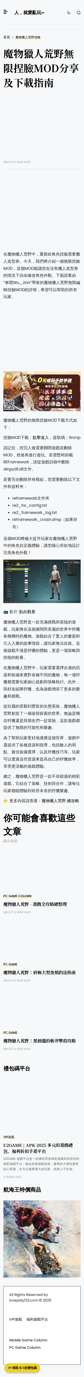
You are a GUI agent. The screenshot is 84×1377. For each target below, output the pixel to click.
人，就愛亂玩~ (29, 12)
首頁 (6, 37)
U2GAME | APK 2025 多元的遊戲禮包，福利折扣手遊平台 (38, 1148)
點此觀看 (27, 611)
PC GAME (10, 964)
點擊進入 (41, 437)
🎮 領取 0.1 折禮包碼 (22, 1368)
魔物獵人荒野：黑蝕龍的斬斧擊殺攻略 (39, 1041)
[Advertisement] (42, 128)
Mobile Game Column (28, 1340)
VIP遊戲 (8, 1137)
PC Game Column (17, 896)
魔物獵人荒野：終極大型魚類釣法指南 (39, 972)
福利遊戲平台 (37, 1319)
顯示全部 (10, 841)
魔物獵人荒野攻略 (28, 37)
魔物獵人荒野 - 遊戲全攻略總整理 (35, 904)
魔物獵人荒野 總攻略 (60, 800)
